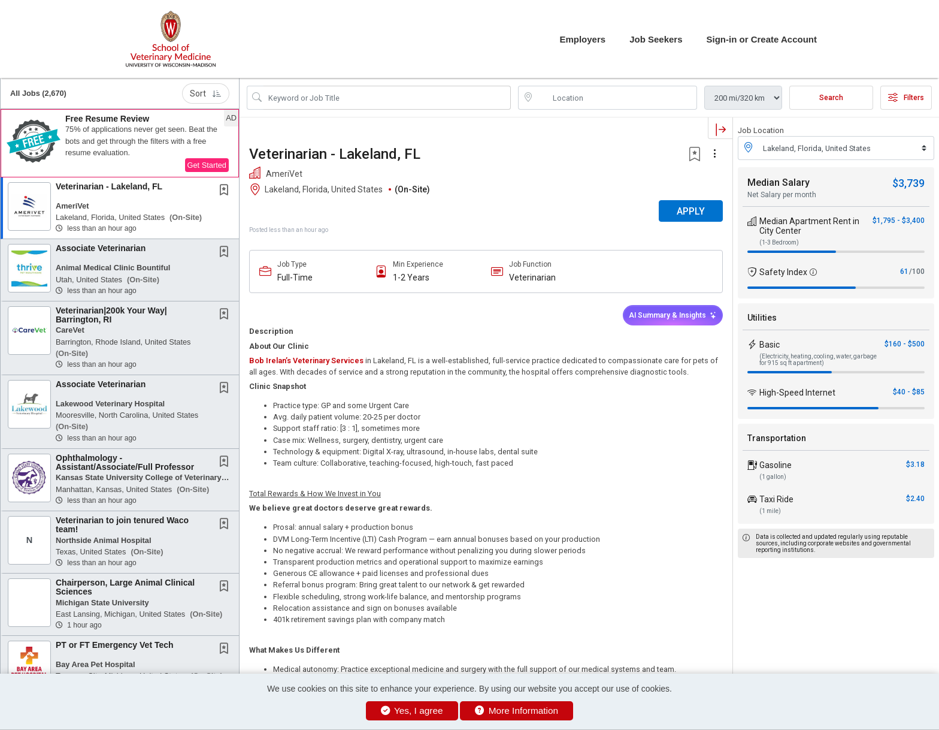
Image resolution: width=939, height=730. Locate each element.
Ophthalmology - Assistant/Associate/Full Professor (125, 462)
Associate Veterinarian (101, 248)
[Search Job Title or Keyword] (387, 98)
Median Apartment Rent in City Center (809, 226)
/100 (917, 271)
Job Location (761, 130)
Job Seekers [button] (655, 39)
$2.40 (915, 498)
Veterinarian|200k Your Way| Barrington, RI (111, 315)
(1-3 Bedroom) (779, 242)
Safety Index (783, 272)
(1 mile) (770, 511)
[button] (120, 143)
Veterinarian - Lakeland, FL (109, 186)
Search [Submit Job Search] (831, 97)
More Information (516, 710)
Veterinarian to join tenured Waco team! (122, 524)
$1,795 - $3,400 (899, 220)
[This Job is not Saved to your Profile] (226, 191)
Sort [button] (206, 93)
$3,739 (908, 183)
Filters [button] (906, 98)
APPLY (691, 211)
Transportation (776, 438)
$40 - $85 (909, 392)
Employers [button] (582, 39)
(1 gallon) (772, 476)
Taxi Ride (776, 499)
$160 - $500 (905, 344)
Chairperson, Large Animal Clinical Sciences (125, 587)
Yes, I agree (412, 710)
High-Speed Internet (797, 392)
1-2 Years (411, 277)
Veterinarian (532, 277)
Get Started (206, 165)
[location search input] (616, 98)
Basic (769, 344)
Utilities (762, 317)
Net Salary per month (781, 195)
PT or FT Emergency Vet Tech (115, 645)
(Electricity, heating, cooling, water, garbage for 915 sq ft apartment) (818, 359)
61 (904, 271)
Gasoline (775, 465)
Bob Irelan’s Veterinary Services (306, 360)
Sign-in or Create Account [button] (762, 39)
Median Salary (778, 182)
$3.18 (915, 464)
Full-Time (295, 277)
